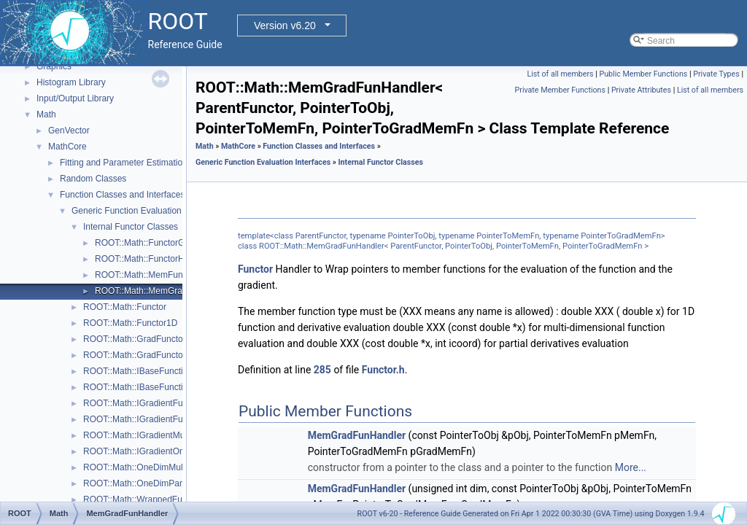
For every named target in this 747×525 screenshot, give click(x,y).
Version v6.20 (285, 25)
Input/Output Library (75, 98)
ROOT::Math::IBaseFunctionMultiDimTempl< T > (176, 371)
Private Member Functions (560, 90)
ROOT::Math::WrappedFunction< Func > (161, 499)
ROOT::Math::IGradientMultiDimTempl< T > (166, 435)
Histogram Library (71, 82)
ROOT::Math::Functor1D (130, 323)
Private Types (716, 74)
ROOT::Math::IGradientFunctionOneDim (161, 419)
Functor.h (383, 370)
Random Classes (93, 179)
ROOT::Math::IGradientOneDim (144, 451)
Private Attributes (641, 90)
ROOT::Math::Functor (124, 307)
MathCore (67, 146)
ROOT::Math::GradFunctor (134, 339)
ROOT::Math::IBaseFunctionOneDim (154, 387)
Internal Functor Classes (130, 227)
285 (322, 370)
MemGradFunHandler (357, 435)
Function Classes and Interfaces (122, 195)
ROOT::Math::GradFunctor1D (140, 355)
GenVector (69, 130)
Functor (255, 269)
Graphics (53, 66)
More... (630, 467)
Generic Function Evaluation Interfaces (146, 211)
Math (46, 114)
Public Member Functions (643, 74)
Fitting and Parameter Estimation (123, 163)
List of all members (560, 74)
